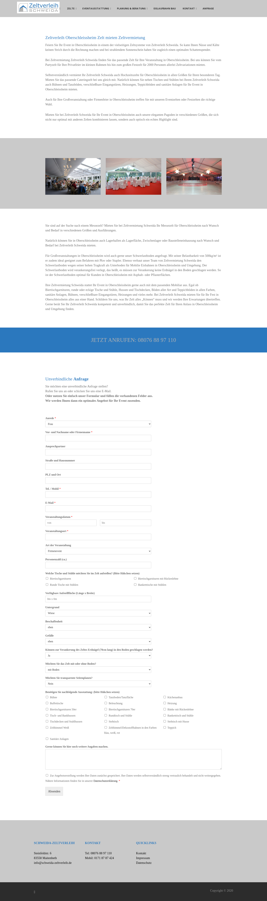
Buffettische (56, 703)
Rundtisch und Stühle (120, 715)
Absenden (54, 791)
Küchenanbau (175, 697)
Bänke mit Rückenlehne (181, 709)
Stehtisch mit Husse (178, 721)
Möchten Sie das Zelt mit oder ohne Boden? (70, 663)
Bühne (53, 697)
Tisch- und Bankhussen (62, 715)
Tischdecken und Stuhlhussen (66, 721)
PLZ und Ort (53, 474)
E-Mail (50, 502)
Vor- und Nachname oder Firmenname (68, 432)
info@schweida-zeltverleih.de (53, 863)
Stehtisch (114, 721)
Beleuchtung (115, 703)
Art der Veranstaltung (58, 545)
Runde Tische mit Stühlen (64, 584)
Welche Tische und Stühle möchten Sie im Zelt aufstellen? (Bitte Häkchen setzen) (92, 573)
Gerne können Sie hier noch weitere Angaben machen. (76, 746)
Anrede (50, 418)
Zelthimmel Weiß (59, 727)
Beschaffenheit (53, 621)
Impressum (143, 858)
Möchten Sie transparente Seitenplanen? (68, 677)
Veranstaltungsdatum (58, 516)
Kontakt (141, 853)
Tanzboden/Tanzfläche (121, 697)
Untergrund (52, 607)
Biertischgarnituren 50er (63, 709)
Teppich (172, 727)
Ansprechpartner (55, 446)
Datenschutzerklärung (105, 780)
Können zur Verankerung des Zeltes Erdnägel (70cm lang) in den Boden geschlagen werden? (99, 649)
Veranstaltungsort (56, 531)
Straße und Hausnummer (60, 460)
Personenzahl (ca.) (56, 559)
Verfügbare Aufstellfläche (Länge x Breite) (70, 593)
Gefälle (49, 635)
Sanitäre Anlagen (59, 738)
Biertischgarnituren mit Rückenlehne (158, 578)
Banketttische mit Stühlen (152, 584)
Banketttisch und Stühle (181, 715)
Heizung (172, 703)
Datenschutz (144, 863)
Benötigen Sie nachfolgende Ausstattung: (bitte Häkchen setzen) (82, 692)
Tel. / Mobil (53, 488)
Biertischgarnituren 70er (122, 709)
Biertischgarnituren (60, 578)
